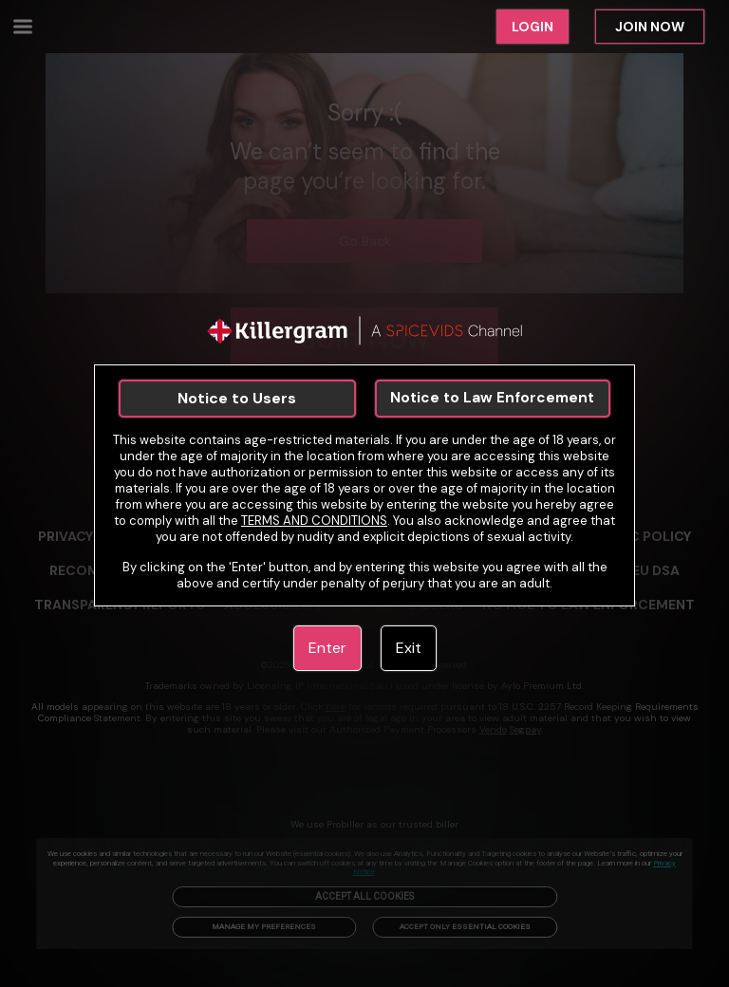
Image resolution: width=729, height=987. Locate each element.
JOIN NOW (649, 26)
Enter (327, 648)
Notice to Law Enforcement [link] (492, 397)
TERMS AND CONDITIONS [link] (314, 520)
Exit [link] (408, 648)
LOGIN (532, 26)
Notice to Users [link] (237, 398)
